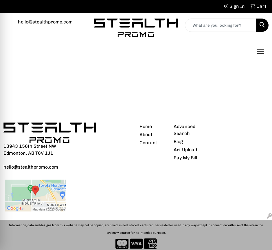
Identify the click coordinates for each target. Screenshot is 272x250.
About (145, 134)
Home (145, 126)
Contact (148, 142)
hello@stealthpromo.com (45, 22)
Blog (178, 141)
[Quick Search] (220, 25)
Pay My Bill (185, 157)
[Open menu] (260, 51)
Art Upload (185, 149)
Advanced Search (184, 130)
